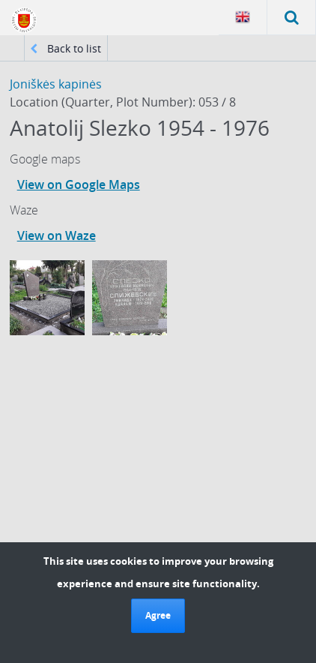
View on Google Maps (78, 184)
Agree (158, 615)
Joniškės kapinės (56, 84)
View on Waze (56, 235)
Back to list (65, 48)
